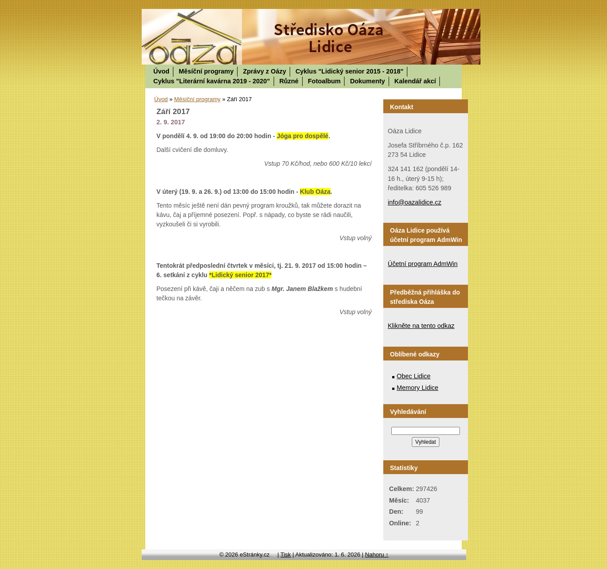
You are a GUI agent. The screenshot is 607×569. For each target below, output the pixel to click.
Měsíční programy (206, 71)
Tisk (285, 554)
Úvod (161, 71)
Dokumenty (367, 81)
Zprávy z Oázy (264, 71)
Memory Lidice (418, 387)
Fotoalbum (324, 81)
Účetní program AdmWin (423, 263)
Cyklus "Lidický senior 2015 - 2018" (349, 71)
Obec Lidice (414, 376)
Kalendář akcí (415, 81)
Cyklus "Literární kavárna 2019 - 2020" (211, 81)
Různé (289, 81)
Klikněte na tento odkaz (421, 325)
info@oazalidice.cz (414, 202)
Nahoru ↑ (377, 554)
